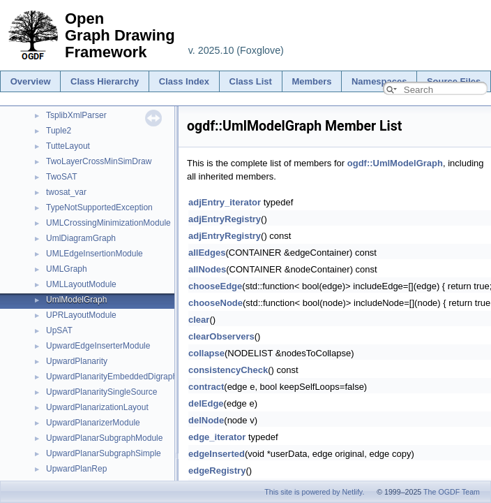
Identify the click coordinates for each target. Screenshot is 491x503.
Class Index (184, 81)
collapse (206, 353)
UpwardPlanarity (76, 361)
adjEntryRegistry (224, 219)
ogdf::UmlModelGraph (395, 163)
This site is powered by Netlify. (314, 492)
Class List (250, 81)
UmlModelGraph (76, 300)
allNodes (207, 269)
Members (311, 81)
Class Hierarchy (104, 81)
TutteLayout (68, 146)
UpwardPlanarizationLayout (97, 407)
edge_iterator (216, 437)
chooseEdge (215, 286)
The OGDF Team (451, 492)
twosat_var (66, 192)
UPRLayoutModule (81, 315)
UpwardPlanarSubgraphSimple (103, 453)
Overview (30, 81)
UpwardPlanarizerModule (93, 423)
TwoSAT (61, 177)
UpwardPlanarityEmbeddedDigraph (111, 376)
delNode (206, 420)
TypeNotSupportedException (99, 207)
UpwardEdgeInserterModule (98, 346)
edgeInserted (216, 454)
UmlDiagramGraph (81, 238)
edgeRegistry (216, 470)
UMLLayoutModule (81, 284)
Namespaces (379, 81)
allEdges (206, 252)
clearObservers (221, 336)
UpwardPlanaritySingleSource (101, 392)
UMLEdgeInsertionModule (94, 253)
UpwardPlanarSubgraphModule (104, 438)
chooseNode (215, 303)
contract (206, 386)
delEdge (206, 403)
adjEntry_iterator (224, 202)
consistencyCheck (228, 370)
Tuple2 (58, 131)
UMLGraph (66, 269)
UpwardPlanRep (76, 469)
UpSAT (59, 330)
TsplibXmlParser (76, 115)
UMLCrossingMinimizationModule (108, 223)
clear (198, 319)
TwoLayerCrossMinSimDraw (98, 161)
